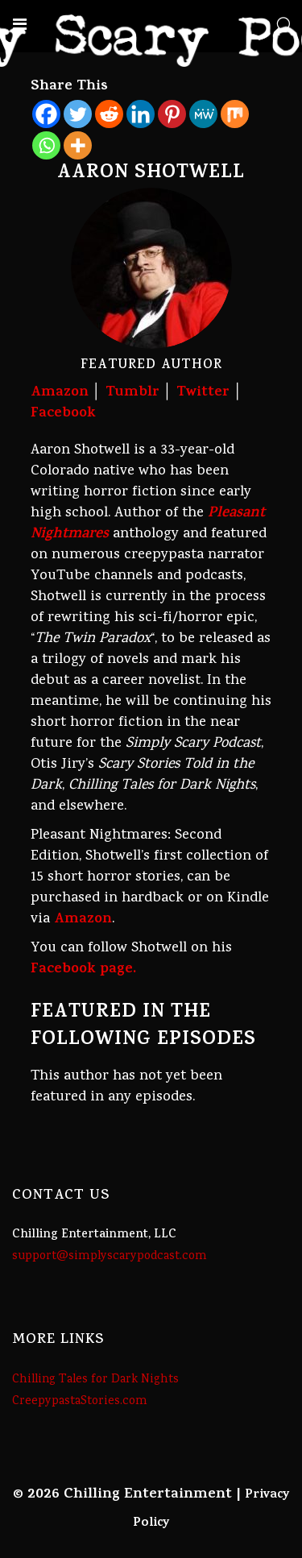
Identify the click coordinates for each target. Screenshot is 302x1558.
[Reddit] (109, 114)
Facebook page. (83, 970)
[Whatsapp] (46, 145)
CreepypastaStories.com (79, 1402)
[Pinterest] (172, 114)
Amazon (60, 393)
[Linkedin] (140, 114)
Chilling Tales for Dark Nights (95, 1380)
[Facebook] (46, 114)
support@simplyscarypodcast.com (109, 1257)
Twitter (203, 393)
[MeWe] (203, 114)
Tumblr (132, 393)
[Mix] (235, 114)
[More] (78, 145)
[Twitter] (78, 114)
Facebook (63, 414)
